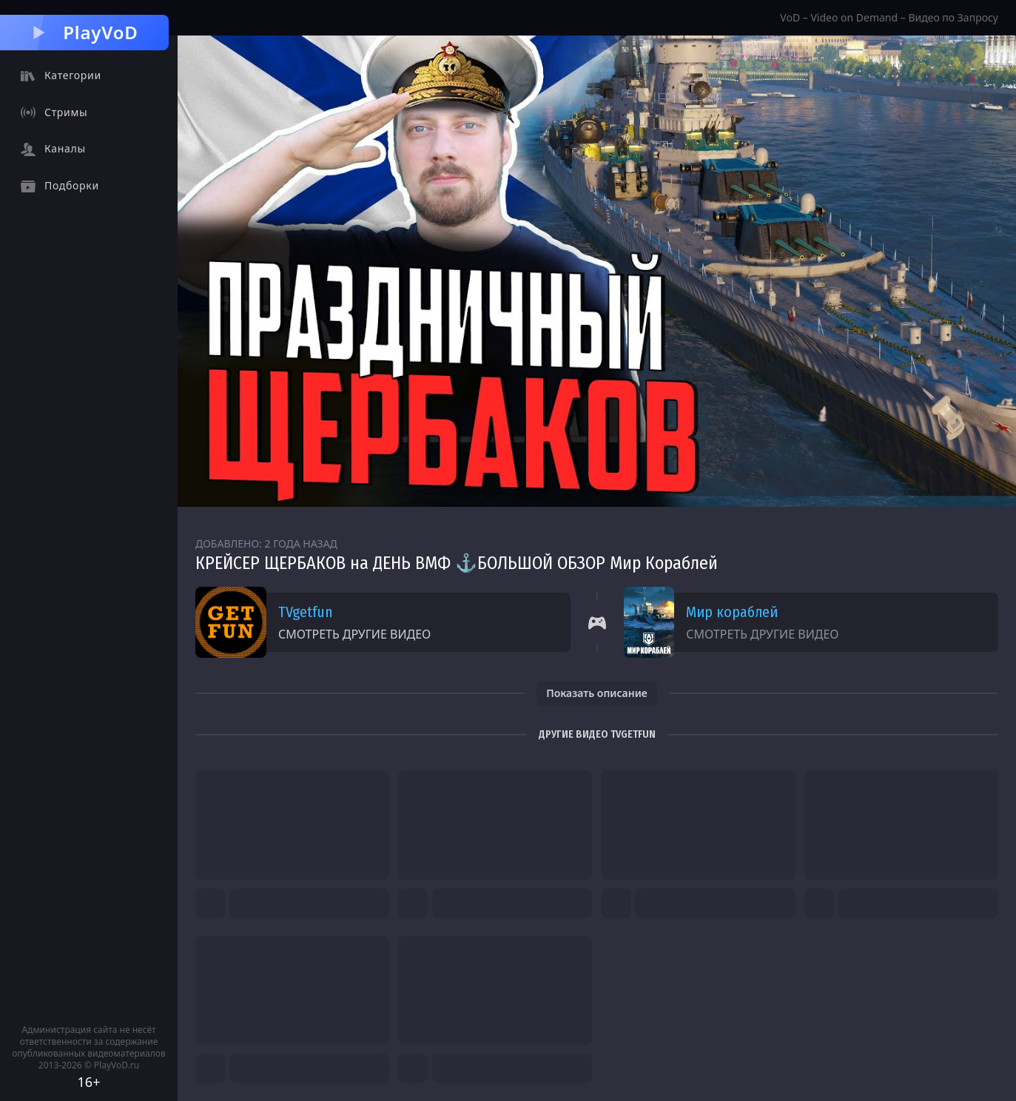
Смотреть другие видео (354, 634)
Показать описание (596, 693)
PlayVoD (84, 32)
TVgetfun (305, 612)
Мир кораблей (732, 612)
